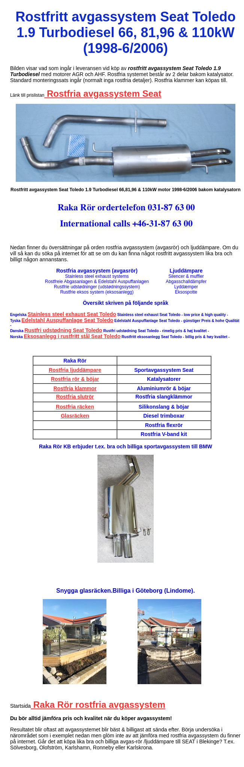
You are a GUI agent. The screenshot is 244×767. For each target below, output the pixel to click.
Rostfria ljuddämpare (75, 370)
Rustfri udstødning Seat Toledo (63, 330)
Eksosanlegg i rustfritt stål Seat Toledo (72, 336)
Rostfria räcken (75, 407)
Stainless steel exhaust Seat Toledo (72, 314)
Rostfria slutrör (75, 397)
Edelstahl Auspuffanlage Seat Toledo (67, 320)
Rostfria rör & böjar (75, 379)
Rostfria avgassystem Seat (102, 93)
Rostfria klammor (74, 388)
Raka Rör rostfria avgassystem (98, 705)
